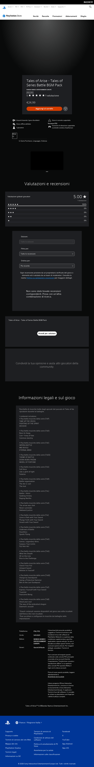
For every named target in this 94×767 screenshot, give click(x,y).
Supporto (61, 7)
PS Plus (28, 7)
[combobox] (47, 239)
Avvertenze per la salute (56, 674)
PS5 (16, 7)
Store (53, 7)
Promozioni (57, 14)
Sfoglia (83, 14)
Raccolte (45, 14)
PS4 (22, 7)
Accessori (37, 7)
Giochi (10, 7)
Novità (46, 7)
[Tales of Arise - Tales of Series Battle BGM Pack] (47, 158)
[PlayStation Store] (13, 13)
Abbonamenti (71, 14)
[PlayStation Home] (4, 6)
